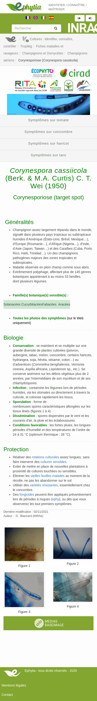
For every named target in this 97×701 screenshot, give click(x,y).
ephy (55, 499)
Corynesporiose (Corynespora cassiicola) (48, 60)
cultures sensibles (53, 462)
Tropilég (26, 46)
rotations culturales (45, 457)
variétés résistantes (44, 485)
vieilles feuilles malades (47, 476)
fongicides (27, 494)
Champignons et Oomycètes (42, 53)
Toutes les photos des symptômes (39, 318)
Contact (7, 695)
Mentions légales (14, 685)
